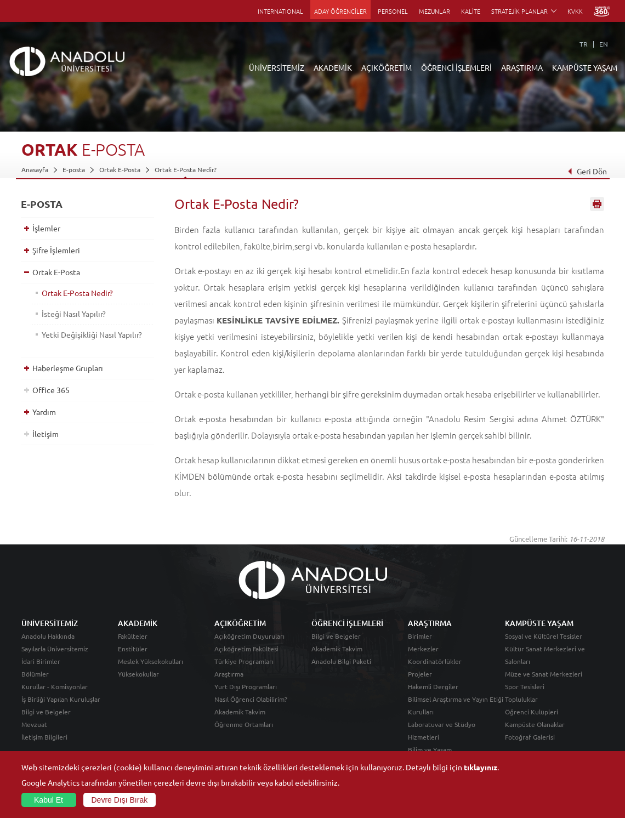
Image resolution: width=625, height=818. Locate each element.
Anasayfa (34, 169)
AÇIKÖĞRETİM (386, 67)
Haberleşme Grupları (67, 368)
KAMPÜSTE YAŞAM (584, 67)
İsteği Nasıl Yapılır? (74, 314)
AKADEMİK (333, 67)
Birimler (420, 636)
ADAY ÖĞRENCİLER (340, 11)
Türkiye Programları (244, 661)
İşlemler (46, 228)
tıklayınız (480, 767)
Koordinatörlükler (435, 661)
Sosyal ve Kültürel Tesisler (543, 636)
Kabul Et (48, 800)
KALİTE (470, 11)
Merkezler (423, 648)
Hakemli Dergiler (433, 686)
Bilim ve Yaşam (430, 749)
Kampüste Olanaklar (535, 724)
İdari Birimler (40, 661)
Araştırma (228, 673)
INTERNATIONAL (280, 11)
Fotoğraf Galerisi (530, 736)
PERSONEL (393, 11)
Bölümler (35, 673)
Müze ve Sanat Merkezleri (543, 673)
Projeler (420, 673)
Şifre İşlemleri (56, 250)
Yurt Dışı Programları (245, 686)
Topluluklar (521, 699)
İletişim (45, 434)
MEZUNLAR (434, 11)
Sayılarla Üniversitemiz (54, 648)
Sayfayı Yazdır (597, 204)
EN (603, 43)
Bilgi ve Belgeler (46, 711)
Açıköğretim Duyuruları (249, 636)
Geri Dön (586, 171)
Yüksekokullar (138, 673)
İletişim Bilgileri (44, 736)
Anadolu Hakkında (48, 636)
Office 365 (51, 390)
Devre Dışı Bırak (120, 800)
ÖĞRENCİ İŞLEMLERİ (456, 67)
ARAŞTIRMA (522, 67)
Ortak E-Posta (119, 169)
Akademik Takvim (239, 711)
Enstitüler (132, 648)
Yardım (44, 412)
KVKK (575, 11)
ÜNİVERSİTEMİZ (276, 67)
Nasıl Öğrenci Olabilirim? (250, 699)
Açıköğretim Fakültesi (246, 648)
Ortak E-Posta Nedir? (186, 169)
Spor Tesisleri (524, 686)
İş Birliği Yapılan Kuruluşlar (60, 699)
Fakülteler (132, 636)
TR (583, 43)
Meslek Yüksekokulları (150, 661)
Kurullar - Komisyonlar (54, 686)
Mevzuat (34, 724)
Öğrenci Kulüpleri (531, 711)
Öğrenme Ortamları (243, 724)
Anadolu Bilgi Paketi (341, 661)
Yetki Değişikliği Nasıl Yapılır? (92, 334)
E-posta (74, 169)
